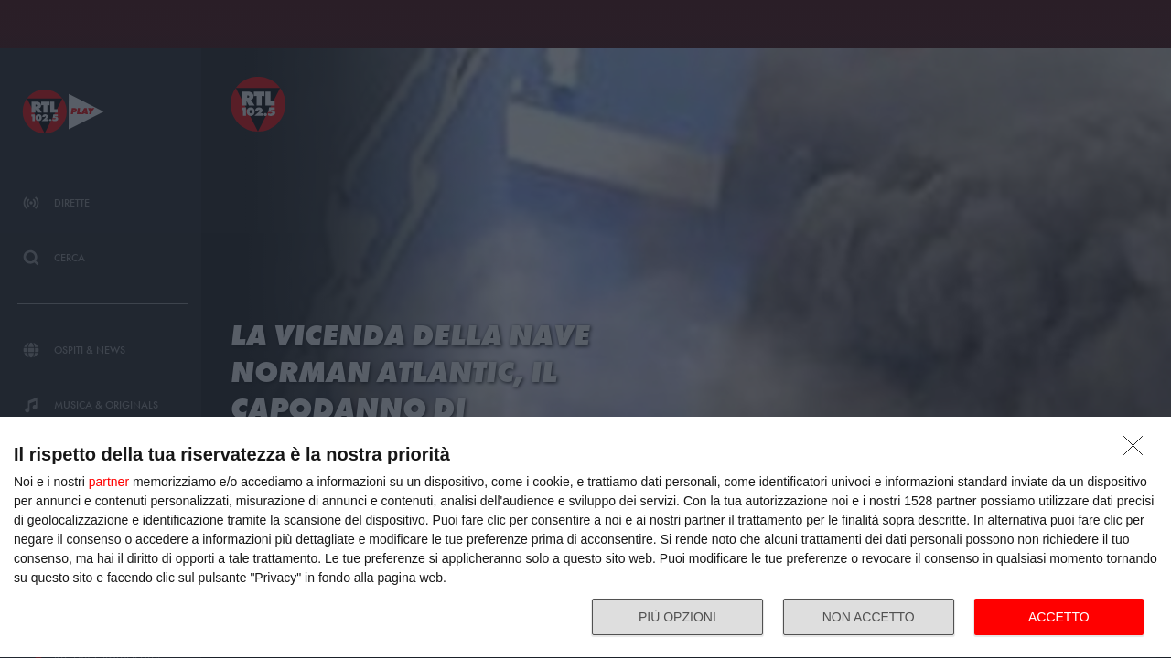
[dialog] (585, 538)
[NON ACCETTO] (1138, 450)
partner (109, 481)
